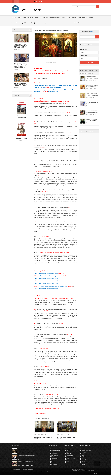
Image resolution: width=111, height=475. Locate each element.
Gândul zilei (69, 453)
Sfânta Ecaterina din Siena (23, 449)
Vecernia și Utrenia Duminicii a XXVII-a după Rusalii (66, 438)
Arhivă (19, 17)
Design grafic (75, 470)
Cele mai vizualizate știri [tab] (86, 73)
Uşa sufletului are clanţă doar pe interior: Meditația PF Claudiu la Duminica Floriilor (92, 87)
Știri (15, 17)
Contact (91, 17)
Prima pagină (69, 449)
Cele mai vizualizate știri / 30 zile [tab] (88, 70)
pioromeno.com (54, 455)
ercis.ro (52, 462)
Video (63, 17)
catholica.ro (53, 459)
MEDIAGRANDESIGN (91, 470)
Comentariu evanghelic (55, 17)
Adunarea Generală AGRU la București (26, 461)
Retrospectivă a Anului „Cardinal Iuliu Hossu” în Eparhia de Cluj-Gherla (20, 84)
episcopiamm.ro (54, 453)
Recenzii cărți (44, 17)
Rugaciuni (84, 459)
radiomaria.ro (54, 464)
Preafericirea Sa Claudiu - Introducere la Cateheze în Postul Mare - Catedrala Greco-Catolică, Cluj (20, 46)
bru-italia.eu (53, 456)
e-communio (74, 22)
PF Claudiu (84, 452)
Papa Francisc (84, 449)
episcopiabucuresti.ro (55, 450)
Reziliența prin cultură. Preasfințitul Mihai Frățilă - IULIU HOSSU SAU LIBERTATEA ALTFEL (20, 65)
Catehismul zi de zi (70, 455)
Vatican (83, 461)
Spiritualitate (84, 456)
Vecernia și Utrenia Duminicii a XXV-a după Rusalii (43, 438)
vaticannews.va (54, 458)
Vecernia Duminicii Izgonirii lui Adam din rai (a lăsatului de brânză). (51, 30)
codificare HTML (84, 470)
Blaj (82, 458)
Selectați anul (83, 55)
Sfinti (83, 455)
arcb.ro (52, 461)
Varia (83, 453)
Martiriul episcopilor (82, 17)
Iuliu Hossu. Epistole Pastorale (21, 139)
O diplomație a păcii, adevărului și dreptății (26, 455)
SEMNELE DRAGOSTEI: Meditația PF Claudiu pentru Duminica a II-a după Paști (92, 95)
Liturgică (74, 17)
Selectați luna (83, 49)
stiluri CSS (79, 470)
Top (97, 463)
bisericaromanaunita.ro (56, 449)
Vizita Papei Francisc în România (31, 17)
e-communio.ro (18, 469)
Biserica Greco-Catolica (86, 450)
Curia (68, 17)
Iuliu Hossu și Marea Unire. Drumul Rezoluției (22, 116)
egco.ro (53, 452)
